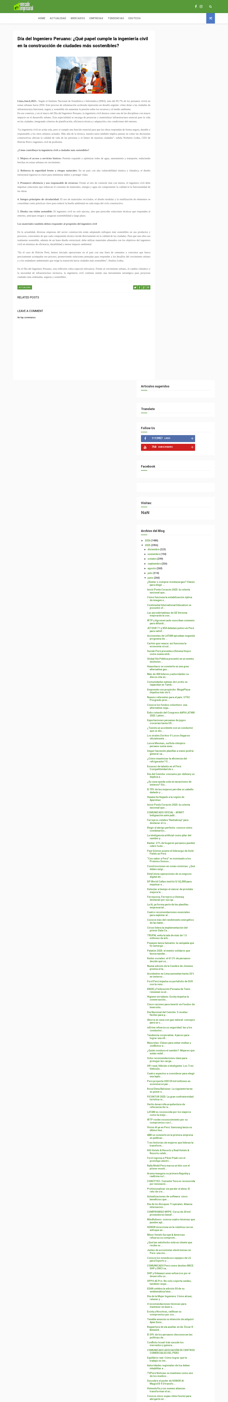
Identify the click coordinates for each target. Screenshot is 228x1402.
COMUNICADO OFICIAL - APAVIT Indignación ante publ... (181, 464)
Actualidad (35, 18)
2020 (163, 1260)
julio (166, 223)
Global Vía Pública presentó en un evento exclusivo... (182, 311)
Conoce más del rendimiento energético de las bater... (179, 572)
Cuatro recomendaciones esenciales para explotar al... (184, 564)
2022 (163, 1251)
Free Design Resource (128, 1380)
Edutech (112, 18)
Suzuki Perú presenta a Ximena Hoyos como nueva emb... (185, 303)
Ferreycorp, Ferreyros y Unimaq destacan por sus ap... (181, 549)
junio (166, 228)
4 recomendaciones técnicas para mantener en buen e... (182, 956)
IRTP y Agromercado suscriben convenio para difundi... (181, 272)
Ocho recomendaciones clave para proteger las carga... (183, 710)
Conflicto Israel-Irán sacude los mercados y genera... (181, 994)
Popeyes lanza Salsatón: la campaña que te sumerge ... (184, 595)
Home (18, 18)
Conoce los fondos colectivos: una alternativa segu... (183, 357)
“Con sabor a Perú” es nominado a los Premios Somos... (185, 510)
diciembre (169, 199)
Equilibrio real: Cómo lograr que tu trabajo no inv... (183, 1010)
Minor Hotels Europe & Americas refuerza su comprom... (182, 887)
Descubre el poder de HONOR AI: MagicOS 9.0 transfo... (181, 1033)
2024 (163, 1241)
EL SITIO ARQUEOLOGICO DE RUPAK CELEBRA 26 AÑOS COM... (183, 1086)
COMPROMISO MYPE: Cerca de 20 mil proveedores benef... (184, 864)
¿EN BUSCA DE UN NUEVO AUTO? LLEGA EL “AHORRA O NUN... (182, 1140)
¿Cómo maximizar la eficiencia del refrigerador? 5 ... (183, 411)
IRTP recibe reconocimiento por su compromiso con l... (183, 771)
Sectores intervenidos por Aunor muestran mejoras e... (182, 1186)
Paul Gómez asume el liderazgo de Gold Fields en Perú (183, 503)
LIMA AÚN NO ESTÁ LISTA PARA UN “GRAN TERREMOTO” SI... (183, 1117)
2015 (163, 1270)
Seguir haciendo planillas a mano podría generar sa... (182, 403)
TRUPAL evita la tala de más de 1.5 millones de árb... (182, 587)
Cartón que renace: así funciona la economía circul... (182, 295)
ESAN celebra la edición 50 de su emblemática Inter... (181, 940)
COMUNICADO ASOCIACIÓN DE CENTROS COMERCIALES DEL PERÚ (184, 1002)
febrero (167, 1231)
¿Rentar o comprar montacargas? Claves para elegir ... (182, 234)
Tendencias (93, 18)
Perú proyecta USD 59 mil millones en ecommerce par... (184, 733)
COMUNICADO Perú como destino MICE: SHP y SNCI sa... (182, 917)
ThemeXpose (107, 1380)
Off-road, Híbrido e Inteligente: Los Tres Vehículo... (183, 718)
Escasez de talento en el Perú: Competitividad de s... (180, 418)
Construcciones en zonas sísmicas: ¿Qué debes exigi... (183, 518)
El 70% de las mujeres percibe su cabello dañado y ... (181, 441)
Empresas (73, 18)
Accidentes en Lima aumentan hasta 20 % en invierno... (183, 625)
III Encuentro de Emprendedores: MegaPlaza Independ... (182, 1171)
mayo (166, 1216)
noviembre (169, 204)
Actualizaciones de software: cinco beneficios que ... (183, 848)
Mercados (55, 18)
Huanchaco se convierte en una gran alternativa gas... (184, 318)
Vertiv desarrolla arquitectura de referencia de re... (182, 756)
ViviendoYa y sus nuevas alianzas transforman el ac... (182, 1040)
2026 (163, 191)
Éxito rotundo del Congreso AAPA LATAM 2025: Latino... (182, 364)
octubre (168, 209)
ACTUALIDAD (25, 304)
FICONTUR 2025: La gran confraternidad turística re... (180, 748)
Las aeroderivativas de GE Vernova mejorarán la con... (183, 265)
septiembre (170, 214)
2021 (163, 1256)
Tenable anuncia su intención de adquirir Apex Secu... (181, 971)
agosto (167, 218)
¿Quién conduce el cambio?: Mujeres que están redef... (184, 702)
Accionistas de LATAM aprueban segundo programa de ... (181, 288)
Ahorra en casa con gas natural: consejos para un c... (181, 672)
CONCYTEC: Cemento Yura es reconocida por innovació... (180, 833)
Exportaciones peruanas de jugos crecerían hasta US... (182, 372)
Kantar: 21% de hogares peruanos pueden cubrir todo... (182, 495)
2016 (163, 1265)
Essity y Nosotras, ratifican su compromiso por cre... (180, 964)
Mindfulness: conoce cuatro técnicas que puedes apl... (184, 871)
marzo (167, 1226)
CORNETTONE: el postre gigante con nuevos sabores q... (184, 1071)
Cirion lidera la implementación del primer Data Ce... (183, 579)
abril (166, 1221)
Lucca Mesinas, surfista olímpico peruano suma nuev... (182, 395)
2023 (163, 1246)
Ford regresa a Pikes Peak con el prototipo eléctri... (182, 810)
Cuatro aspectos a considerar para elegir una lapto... (183, 725)
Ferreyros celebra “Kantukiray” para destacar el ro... (183, 472)
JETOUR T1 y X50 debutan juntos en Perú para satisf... (183, 280)
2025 (163, 195)
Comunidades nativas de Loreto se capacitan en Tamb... (183, 334)
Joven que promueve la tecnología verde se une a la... (182, 1155)
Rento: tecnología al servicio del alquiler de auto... (181, 1194)
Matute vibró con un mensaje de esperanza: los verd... (181, 1063)
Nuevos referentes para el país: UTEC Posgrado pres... (184, 349)
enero (167, 1235)
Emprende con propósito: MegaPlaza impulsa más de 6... (184, 341)
